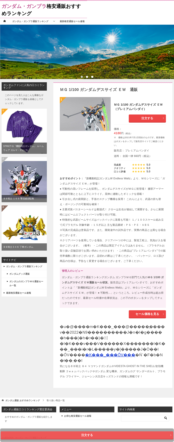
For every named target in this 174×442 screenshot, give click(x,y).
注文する (152, 118)
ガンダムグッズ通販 (19, 274)
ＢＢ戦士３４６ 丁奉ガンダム (18, 247)
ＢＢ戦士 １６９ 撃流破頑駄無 (18, 198)
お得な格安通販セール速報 (77, 416)
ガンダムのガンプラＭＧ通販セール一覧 (26, 283)
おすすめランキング (22, 400)
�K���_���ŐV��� (110, 355)
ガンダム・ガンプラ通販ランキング (30, 21)
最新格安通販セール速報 (72, 21)
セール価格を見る (149, 314)
